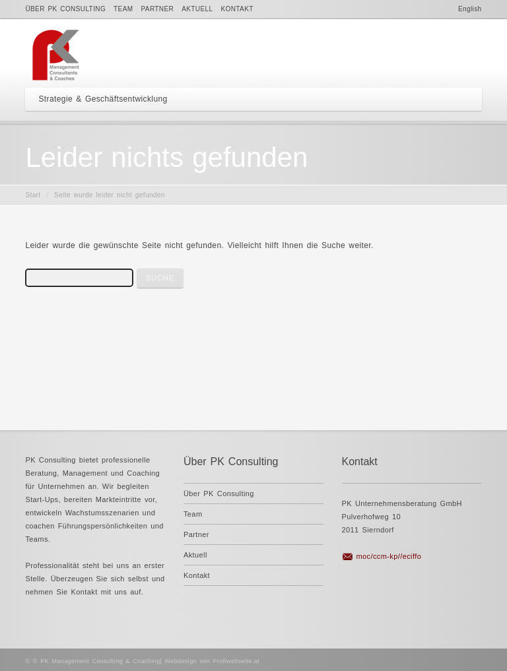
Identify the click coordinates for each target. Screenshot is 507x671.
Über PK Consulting (65, 9)
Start (32, 195)
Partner (157, 9)
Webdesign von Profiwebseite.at (212, 661)
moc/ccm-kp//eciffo (389, 556)
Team (123, 9)
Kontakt (236, 9)
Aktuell (197, 9)
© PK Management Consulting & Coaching (96, 661)
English (470, 9)
